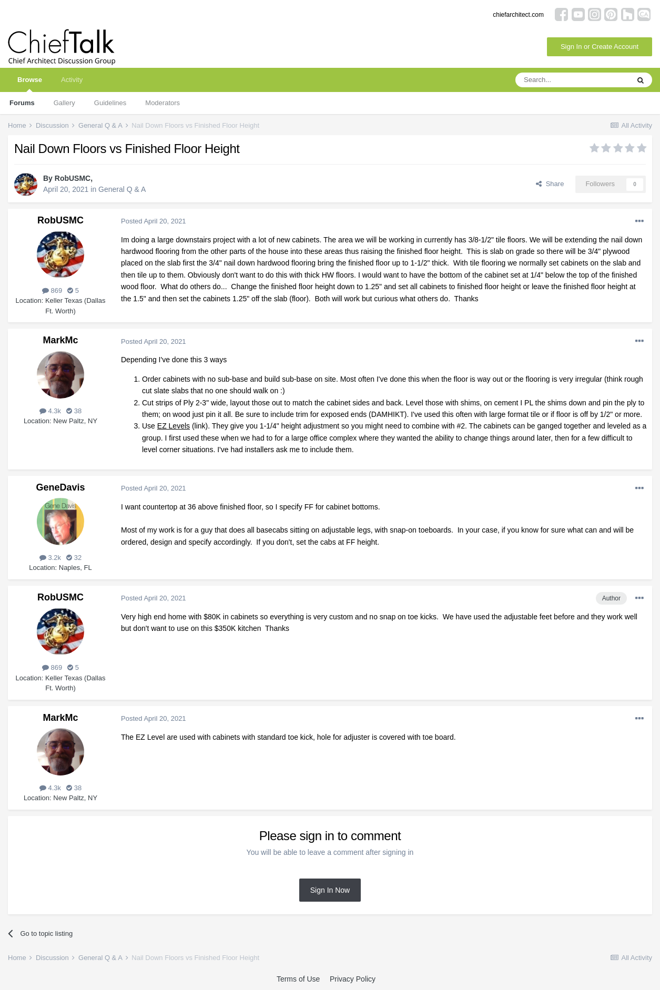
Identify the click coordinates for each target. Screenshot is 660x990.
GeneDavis (60, 487)
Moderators (162, 103)
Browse (29, 84)
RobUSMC (72, 178)
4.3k (50, 411)
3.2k (50, 558)
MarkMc (60, 340)
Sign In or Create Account (599, 46)
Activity (72, 80)
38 (74, 411)
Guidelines (110, 103)
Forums (22, 103)
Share (550, 184)
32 (74, 558)
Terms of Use (298, 979)
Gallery (64, 103)
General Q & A (122, 189)
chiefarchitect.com (518, 14)
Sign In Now (330, 890)
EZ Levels (173, 426)
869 (52, 290)
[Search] (572, 80)
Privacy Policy (352, 979)
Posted (153, 221)
